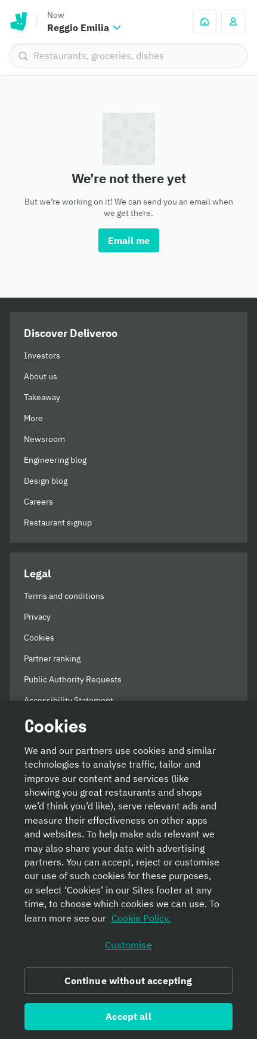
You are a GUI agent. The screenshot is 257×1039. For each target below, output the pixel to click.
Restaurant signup (58, 522)
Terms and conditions (64, 595)
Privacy (37, 616)
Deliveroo (18, 21)
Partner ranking (52, 658)
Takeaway (42, 397)
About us (40, 376)
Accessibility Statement (68, 700)
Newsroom (44, 439)
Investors (42, 355)
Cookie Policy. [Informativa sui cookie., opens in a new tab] (141, 921)
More (33, 418)
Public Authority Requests (73, 679)
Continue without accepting (128, 983)
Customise (128, 948)
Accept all (128, 1019)
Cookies (39, 637)
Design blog (45, 480)
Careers (38, 501)
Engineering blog (55, 459)
